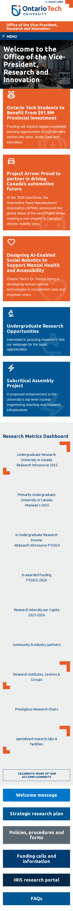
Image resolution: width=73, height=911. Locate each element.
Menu (12, 36)
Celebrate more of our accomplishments (36, 775)
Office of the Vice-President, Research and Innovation (32, 27)
